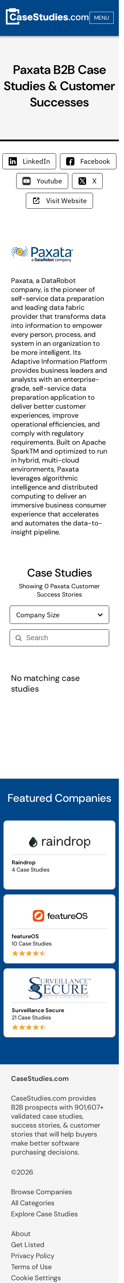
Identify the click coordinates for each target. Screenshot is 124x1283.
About (21, 1233)
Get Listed (27, 1244)
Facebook (88, 161)
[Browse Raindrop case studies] (59, 855)
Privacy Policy (32, 1255)
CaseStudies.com (40, 1078)
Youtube (42, 181)
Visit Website (59, 200)
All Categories (32, 1202)
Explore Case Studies (44, 1213)
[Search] (64, 638)
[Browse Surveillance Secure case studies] (59, 1002)
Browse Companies (41, 1191)
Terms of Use (31, 1266)
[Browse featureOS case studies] (59, 928)
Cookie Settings (36, 1277)
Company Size (59, 614)
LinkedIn (29, 161)
